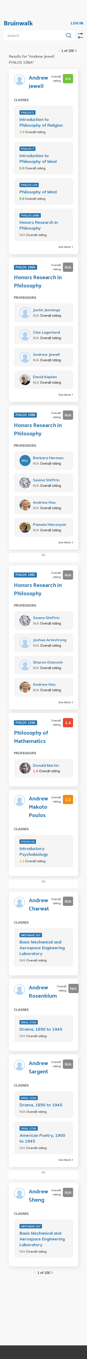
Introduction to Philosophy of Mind (38, 158)
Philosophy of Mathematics (31, 737)
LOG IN (77, 24)
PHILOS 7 (27, 148)
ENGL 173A (28, 1128)
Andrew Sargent (38, 1068)
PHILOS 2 (27, 112)
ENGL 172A (28, 1022)
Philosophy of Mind (38, 192)
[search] (34, 35)
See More (65, 246)
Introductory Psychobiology (33, 851)
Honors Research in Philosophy (38, 225)
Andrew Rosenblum (43, 992)
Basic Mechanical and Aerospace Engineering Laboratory (42, 947)
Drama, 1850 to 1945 (40, 1029)
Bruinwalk (18, 23)
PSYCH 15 (27, 841)
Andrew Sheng (38, 1196)
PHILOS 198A (30, 215)
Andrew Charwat (39, 905)
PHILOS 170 (29, 185)
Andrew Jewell (38, 82)
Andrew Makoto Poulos (38, 807)
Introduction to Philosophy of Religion (41, 122)
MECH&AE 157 (30, 935)
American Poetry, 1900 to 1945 (42, 1138)
